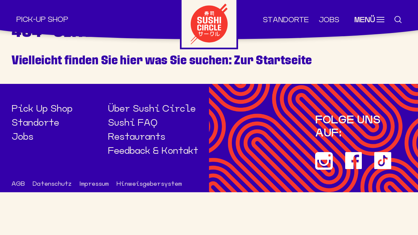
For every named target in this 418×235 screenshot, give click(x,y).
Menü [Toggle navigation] (364, 19)
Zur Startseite (273, 60)
